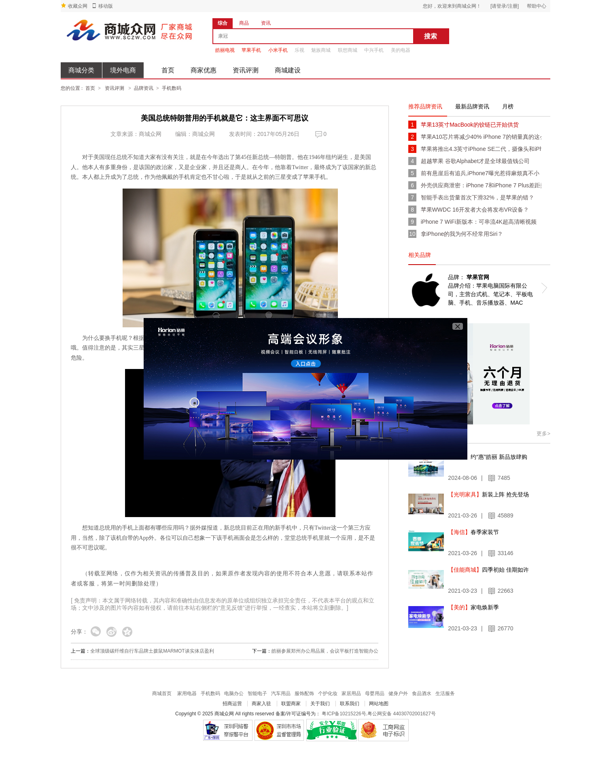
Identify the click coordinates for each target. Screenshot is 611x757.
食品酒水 (421, 693)
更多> (543, 433)
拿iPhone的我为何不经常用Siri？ (462, 234)
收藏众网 (77, 6)
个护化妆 (327, 693)
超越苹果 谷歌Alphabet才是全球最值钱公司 (475, 161)
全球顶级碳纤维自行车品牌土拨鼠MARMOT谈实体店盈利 (152, 651)
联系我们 (349, 703)
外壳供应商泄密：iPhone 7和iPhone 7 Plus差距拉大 (481, 185)
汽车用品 (281, 693)
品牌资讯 (143, 88)
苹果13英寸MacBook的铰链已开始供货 (470, 124)
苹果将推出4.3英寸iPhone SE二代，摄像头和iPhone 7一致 (481, 149)
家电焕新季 (473, 607)
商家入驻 (261, 703)
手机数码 (171, 88)
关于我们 (320, 703)
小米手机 (278, 50)
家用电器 (187, 693)
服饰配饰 (304, 693)
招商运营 (232, 703)
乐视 (299, 50)
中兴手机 (374, 50)
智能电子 (257, 693)
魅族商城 (321, 50)
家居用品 (351, 693)
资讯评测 (246, 70)
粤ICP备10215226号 (344, 714)
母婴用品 (374, 693)
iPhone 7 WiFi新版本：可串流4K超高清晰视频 (479, 221)
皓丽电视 (225, 50)
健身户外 (398, 693)
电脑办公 (234, 693)
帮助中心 (536, 6)
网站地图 (378, 703)
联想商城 (347, 50)
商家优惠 (203, 70)
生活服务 (445, 693)
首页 (167, 70)
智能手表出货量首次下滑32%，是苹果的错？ (477, 197)
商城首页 (162, 693)
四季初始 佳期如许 (488, 569)
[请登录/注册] (504, 6)
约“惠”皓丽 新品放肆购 (487, 457)
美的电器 (400, 50)
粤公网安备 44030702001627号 (401, 714)
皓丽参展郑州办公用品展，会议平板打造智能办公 (325, 651)
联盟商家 (291, 703)
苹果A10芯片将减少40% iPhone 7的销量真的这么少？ (481, 137)
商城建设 (288, 70)
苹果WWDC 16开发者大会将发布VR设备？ (475, 209)
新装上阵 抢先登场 (488, 494)
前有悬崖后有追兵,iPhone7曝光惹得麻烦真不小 (480, 173)
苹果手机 (251, 50)
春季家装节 (473, 532)
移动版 (105, 6)
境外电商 (123, 70)
